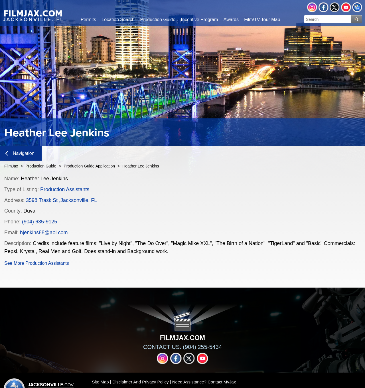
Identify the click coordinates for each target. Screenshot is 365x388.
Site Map (100, 381)
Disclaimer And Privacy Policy (140, 381)
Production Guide (40, 166)
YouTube (346, 7)
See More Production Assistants (36, 263)
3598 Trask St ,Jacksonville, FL (61, 200)
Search (356, 19)
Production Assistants (64, 189)
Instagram (312, 7)
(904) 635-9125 (39, 222)
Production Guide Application (89, 166)
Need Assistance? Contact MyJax (204, 381)
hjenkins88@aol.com (44, 232)
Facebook (323, 7)
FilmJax (11, 166)
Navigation (20, 153)
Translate (357, 7)
